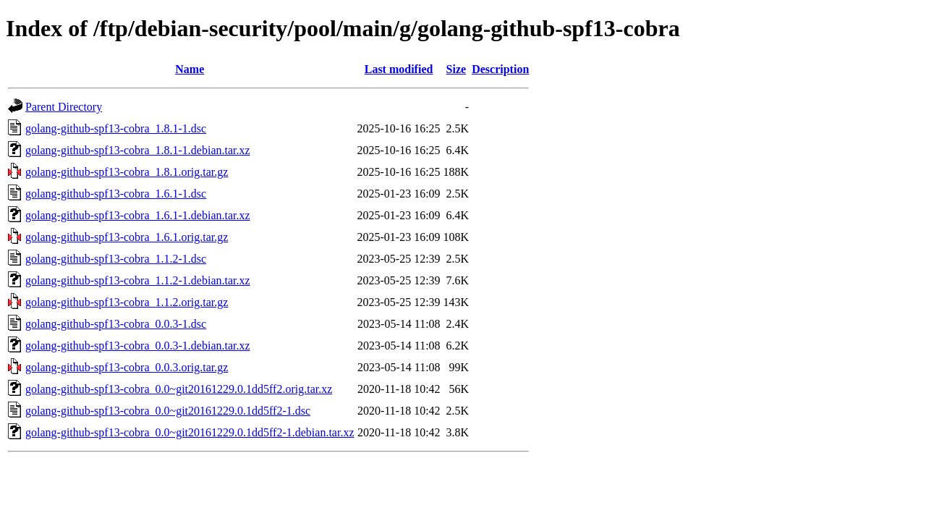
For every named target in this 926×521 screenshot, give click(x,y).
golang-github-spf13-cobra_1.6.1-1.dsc (115, 193)
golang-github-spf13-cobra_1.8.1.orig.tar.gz (126, 172)
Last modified (399, 69)
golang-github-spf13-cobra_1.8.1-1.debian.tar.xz (137, 150)
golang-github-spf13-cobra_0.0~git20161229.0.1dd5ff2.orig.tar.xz (178, 389)
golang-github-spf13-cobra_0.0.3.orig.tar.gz (126, 367)
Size (456, 69)
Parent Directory (63, 107)
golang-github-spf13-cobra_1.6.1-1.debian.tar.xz (137, 215)
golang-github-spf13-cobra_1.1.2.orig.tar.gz (126, 302)
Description (500, 69)
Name (189, 69)
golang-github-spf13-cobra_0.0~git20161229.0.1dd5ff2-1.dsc (167, 410)
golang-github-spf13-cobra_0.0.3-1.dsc (115, 324)
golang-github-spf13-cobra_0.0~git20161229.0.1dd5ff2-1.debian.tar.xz (189, 432)
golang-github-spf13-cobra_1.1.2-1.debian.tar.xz (137, 280)
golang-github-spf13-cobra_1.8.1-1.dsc (115, 128)
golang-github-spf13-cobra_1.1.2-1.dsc (115, 259)
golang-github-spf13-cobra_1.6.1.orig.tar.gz (126, 237)
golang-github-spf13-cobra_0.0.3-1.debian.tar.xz (137, 345)
